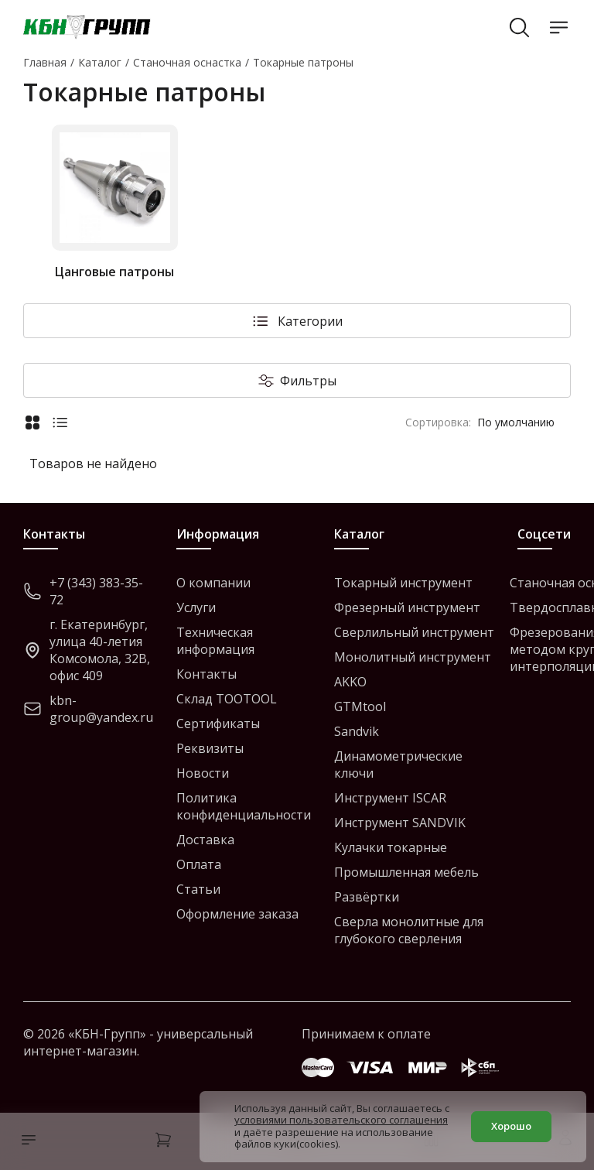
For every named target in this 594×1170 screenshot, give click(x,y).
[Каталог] (25, 1141)
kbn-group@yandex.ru (88, 709)
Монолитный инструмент (412, 656)
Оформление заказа (237, 913)
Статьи (198, 889)
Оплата (198, 864)
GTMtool (360, 706)
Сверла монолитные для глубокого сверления (408, 930)
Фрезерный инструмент (407, 607)
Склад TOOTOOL (226, 698)
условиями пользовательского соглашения (341, 1120)
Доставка (205, 839)
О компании (213, 582)
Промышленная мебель (406, 872)
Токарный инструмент (403, 582)
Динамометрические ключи (398, 765)
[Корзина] (163, 1141)
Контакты (206, 673)
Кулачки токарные (390, 847)
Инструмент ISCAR (390, 797)
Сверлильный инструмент (414, 632)
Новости (202, 773)
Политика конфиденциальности (243, 806)
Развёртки (366, 896)
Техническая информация (215, 641)
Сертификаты (218, 723)
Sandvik (356, 731)
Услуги (196, 607)
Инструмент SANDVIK (400, 822)
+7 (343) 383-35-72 (83, 591)
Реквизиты (210, 748)
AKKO (350, 681)
